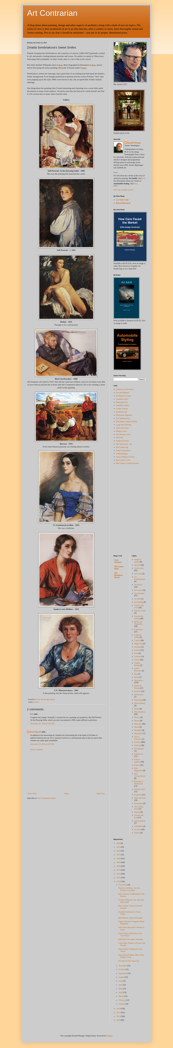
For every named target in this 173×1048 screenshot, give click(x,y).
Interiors (137, 691)
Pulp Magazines (138, 769)
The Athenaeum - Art (124, 444)
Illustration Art (121, 412)
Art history (138, 585)
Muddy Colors (121, 431)
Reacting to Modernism (138, 782)
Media (136, 709)
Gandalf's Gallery (122, 405)
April (121, 992)
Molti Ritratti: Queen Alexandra (130, 918)
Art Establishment (139, 578)
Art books (138, 574)
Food (136, 653)
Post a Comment (36, 750)
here (60, 65)
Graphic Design (137, 664)
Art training (138, 602)
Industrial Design (138, 687)
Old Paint (119, 438)
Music (136, 727)
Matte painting (139, 703)
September (123, 973)
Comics (137, 640)
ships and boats (140, 798)
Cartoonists (138, 629)
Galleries (137, 656)
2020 (119, 859)
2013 (119, 1009)
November (123, 966)
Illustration (138, 680)
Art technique (139, 593)
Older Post (101, 794)
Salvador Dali (139, 789)
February (122, 1000)
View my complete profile (123, 190)
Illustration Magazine (124, 415)
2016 (119, 874)
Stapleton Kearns (122, 441)
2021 (119, 855)
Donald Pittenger (134, 143)
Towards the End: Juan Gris (128, 961)
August (122, 977)
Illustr (136, 677)
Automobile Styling (138, 617)
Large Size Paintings (124, 425)
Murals (137, 721)
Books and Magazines (138, 623)
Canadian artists (122, 399)
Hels (31, 714)
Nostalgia (138, 730)
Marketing (138, 700)
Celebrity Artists (137, 636)
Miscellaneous (139, 712)
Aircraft (137, 565)
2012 (119, 1013)
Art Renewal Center (123, 396)
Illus (136, 674)
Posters (137, 765)
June (121, 985)
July (120, 981)
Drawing (137, 647)
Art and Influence (122, 393)
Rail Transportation (139, 775)
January (122, 1004)
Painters (36, 702)
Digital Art (138, 644)
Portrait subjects (137, 761)
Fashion (137, 650)
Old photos (138, 733)
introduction (138, 695)
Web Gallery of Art (123, 460)
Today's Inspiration (123, 451)
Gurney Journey (122, 409)
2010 (119, 1020)
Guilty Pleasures (137, 669)
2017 (119, 870)
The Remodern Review (118, 575)
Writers (137, 833)
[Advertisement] (66, 772)
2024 (119, 843)
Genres (137, 660)
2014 (119, 882)
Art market (138, 590)
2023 (119, 847)
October (122, 969)
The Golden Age (122, 447)
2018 (119, 866)
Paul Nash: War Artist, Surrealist (130, 939)
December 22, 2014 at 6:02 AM (42, 724)
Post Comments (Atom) (46, 798)
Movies (137, 717)
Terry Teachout (118, 561)
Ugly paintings (139, 821)
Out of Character (138, 738)
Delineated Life (122, 402)
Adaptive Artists (137, 561)
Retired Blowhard (123, 203)
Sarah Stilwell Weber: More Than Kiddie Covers (131, 956)
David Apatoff (35, 732)
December (123, 885)
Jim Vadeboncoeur (123, 418)
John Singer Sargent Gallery (126, 421)
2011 (119, 1016)
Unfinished (138, 826)
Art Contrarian (52, 13)
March (121, 996)
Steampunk (138, 803)
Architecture (139, 568)
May (121, 989)
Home (66, 794)
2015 (119, 878)
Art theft (137, 599)
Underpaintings (122, 454)
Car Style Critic (122, 200)
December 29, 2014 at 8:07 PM (42, 744)
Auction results (140, 611)
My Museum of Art (123, 434)
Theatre (137, 812)
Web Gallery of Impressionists (127, 463)
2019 (119, 862)
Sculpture (138, 795)
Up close (137, 830)
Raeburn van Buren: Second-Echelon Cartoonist (129, 889)
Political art (138, 754)
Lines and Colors (122, 428)
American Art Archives (125, 389)
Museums (138, 724)
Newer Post (32, 794)
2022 (119, 851)
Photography (139, 749)
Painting (137, 745)
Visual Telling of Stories (125, 457)
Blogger (109, 1036)
